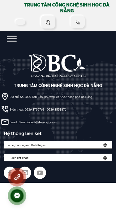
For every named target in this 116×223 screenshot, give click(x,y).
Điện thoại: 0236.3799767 (27, 109)
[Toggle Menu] (12, 39)
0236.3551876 (57, 109)
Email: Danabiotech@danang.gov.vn (33, 122)
